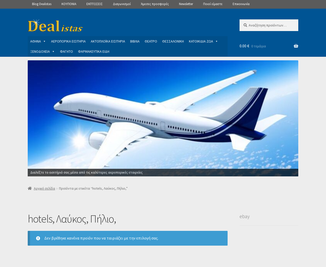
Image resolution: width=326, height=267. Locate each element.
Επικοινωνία (241, 4)
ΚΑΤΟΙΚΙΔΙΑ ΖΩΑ (203, 41)
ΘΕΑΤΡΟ (151, 41)
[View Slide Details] (163, 118)
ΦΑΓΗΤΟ (66, 51)
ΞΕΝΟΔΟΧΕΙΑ (42, 51)
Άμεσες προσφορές (155, 4)
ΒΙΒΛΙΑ (135, 41)
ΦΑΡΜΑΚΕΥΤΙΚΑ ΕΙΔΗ (93, 51)
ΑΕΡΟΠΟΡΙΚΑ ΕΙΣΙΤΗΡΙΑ (68, 41)
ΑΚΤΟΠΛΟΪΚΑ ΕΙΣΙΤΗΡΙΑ (108, 41)
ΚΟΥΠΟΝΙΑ (69, 4)
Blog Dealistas (41, 4)
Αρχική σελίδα (44, 188)
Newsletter (186, 4)
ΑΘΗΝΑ (38, 41)
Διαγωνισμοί (122, 4)
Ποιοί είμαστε (213, 4)
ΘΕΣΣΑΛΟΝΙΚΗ (173, 41)
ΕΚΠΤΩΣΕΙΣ (94, 4)
